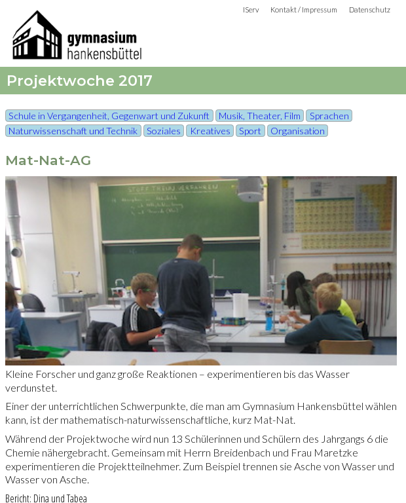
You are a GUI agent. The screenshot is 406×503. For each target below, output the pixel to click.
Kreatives (210, 130)
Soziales (164, 130)
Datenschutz (369, 9)
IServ (251, 9)
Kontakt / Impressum (303, 9)
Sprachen (329, 115)
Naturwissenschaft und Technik (73, 130)
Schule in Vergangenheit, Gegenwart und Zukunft (109, 115)
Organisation (297, 130)
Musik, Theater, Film (260, 115)
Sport (250, 130)
